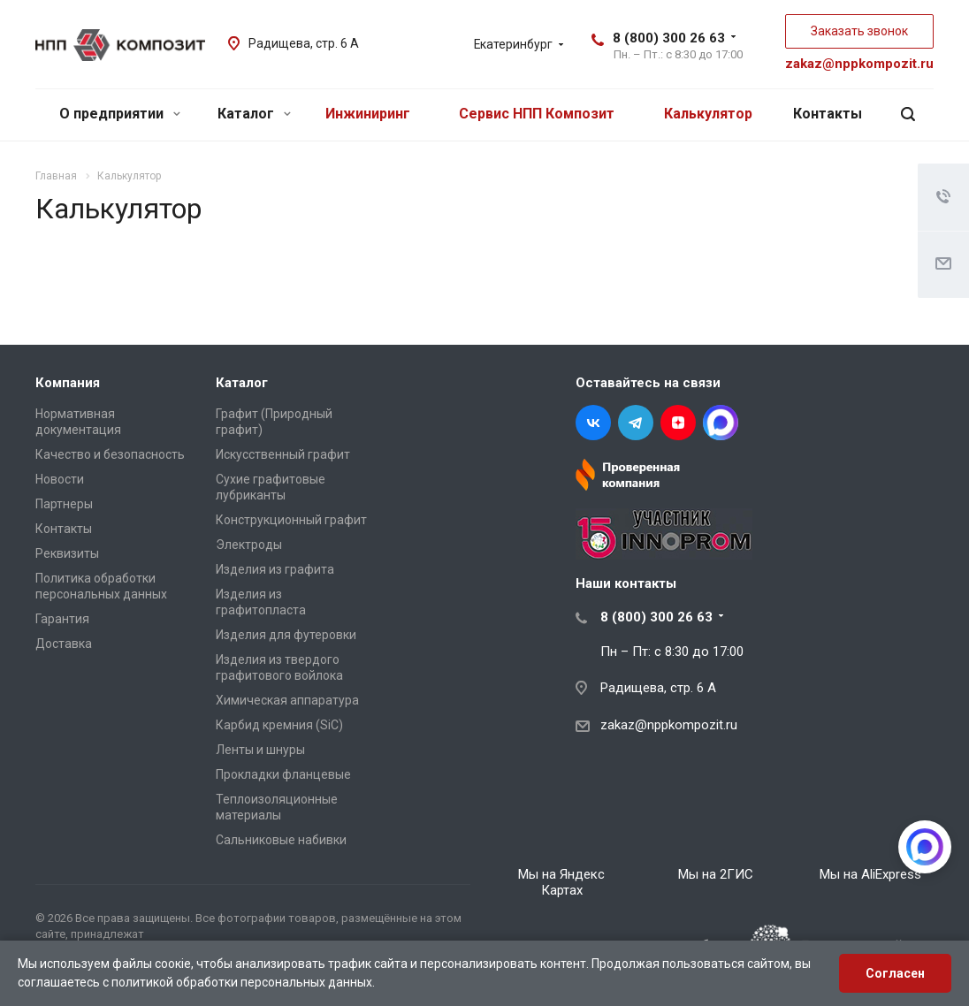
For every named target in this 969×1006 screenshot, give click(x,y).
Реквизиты (67, 553)
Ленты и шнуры (260, 750)
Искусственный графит (283, 454)
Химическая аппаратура (287, 700)
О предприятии (119, 113)
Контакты (827, 113)
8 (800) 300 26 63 (669, 38)
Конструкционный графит (291, 520)
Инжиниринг (367, 113)
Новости (59, 479)
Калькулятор (708, 113)
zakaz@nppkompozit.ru (859, 64)
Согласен (895, 973)
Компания (67, 383)
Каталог (254, 113)
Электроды (249, 544)
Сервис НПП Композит (536, 113)
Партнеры (64, 504)
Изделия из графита (275, 569)
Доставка (63, 643)
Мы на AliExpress (870, 874)
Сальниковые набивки (281, 840)
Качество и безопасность (110, 454)
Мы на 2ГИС (715, 874)
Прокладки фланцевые (283, 774)
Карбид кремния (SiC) (279, 725)
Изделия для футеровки (286, 635)
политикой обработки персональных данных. (243, 982)
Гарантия (62, 619)
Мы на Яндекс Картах (561, 882)
